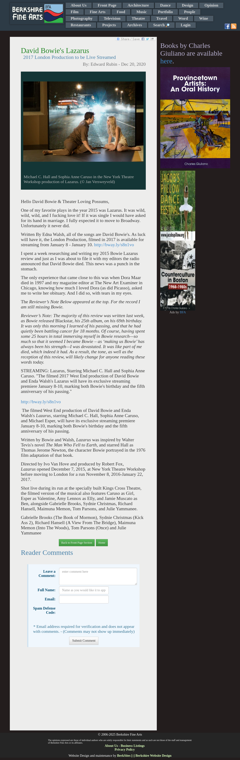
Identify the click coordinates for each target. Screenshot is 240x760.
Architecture (138, 5)
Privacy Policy (125, 749)
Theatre (138, 18)
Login (186, 25)
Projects (109, 25)
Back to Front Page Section (76, 542)
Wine (203, 18)
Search (161, 25)
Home (101, 542)
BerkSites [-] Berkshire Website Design (144, 755)
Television (112, 18)
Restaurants (81, 25)
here (166, 61)
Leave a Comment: (46, 573)
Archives (134, 25)
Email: (50, 599)
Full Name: (47, 590)
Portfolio (165, 12)
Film (75, 12)
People (189, 12)
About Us (79, 5)
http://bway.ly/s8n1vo (114, 244)
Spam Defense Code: (44, 610)
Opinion (211, 5)
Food (121, 12)
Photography (82, 18)
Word (183, 18)
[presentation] (94, 614)
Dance (165, 5)
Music (141, 12)
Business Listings (133, 746)
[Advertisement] (83, 691)
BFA (183, 312)
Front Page (107, 5)
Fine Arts (97, 12)
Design (187, 5)
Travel (161, 18)
